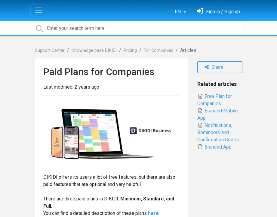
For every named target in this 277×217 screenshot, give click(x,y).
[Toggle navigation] (38, 10)
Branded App (214, 147)
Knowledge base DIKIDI (94, 50)
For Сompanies (158, 50)
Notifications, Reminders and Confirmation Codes (218, 132)
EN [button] (178, 11)
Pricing (130, 50)
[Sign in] (218, 11)
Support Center (50, 50)
